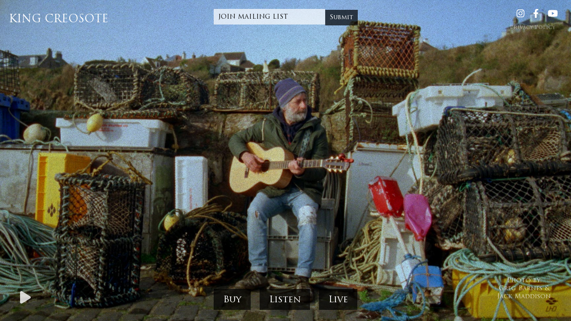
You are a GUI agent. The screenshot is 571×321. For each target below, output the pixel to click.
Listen (285, 300)
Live (338, 300)
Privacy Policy (532, 27)
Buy (232, 300)
